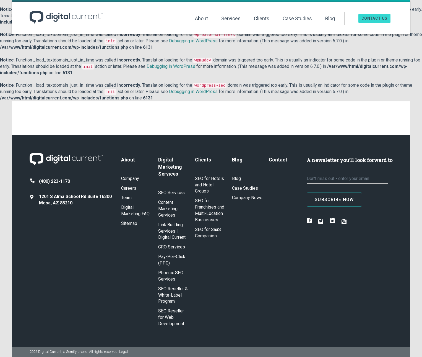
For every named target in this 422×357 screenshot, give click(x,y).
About (201, 18)
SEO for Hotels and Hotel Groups (209, 185)
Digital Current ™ (66, 17)
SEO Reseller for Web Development (171, 317)
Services (231, 18)
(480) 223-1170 (50, 181)
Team (126, 197)
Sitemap (129, 223)
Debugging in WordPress (193, 40)
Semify (71, 352)
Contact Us (374, 18)
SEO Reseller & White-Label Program (173, 295)
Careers (128, 188)
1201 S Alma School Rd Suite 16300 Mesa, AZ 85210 (71, 200)
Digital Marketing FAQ (135, 210)
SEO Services (171, 192)
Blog (330, 18)
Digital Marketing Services (170, 167)
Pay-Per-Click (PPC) (171, 260)
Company (130, 178)
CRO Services (171, 247)
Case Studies (297, 18)
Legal (123, 352)
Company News (247, 197)
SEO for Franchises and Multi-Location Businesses (209, 210)
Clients (261, 18)
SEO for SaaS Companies (208, 232)
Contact (278, 160)
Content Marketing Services (168, 209)
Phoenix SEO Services (170, 276)
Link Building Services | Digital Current (172, 231)
